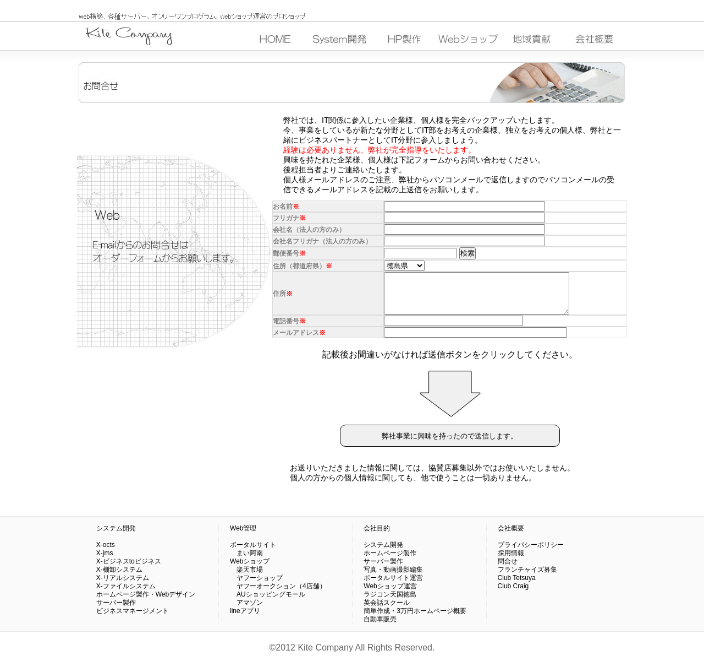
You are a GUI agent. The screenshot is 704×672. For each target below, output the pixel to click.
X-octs (105, 553)
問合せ (508, 569)
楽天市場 (246, 578)
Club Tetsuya (517, 586)
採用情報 (511, 561)
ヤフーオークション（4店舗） (278, 594)
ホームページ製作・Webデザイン (145, 602)
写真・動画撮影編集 (393, 578)
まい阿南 (246, 561)
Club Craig (513, 594)
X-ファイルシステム (126, 594)
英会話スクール (387, 611)
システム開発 (116, 536)
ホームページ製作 (390, 561)
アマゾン (246, 611)
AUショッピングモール (267, 602)
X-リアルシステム (122, 586)
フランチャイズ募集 (527, 578)
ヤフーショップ (256, 586)
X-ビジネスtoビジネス (128, 569)
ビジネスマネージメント (132, 619)
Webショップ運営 (390, 594)
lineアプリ (245, 619)
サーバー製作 (116, 611)
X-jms (104, 561)
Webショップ (250, 569)
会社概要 (511, 536)
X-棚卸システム (119, 578)
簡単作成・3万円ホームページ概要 (415, 619)
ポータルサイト (253, 553)
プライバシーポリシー (531, 553)
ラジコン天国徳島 (390, 602)
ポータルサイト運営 (393, 586)
